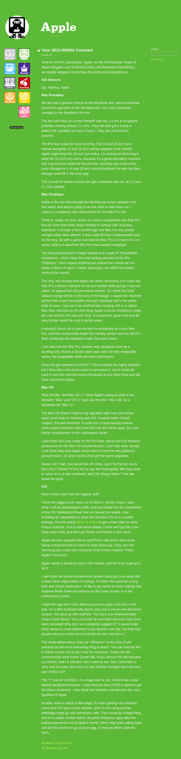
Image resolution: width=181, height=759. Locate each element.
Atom (160, 59)
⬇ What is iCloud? (55, 748)
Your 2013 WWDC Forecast (67, 50)
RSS (153, 59)
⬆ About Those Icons (57, 743)
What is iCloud (87, 522)
